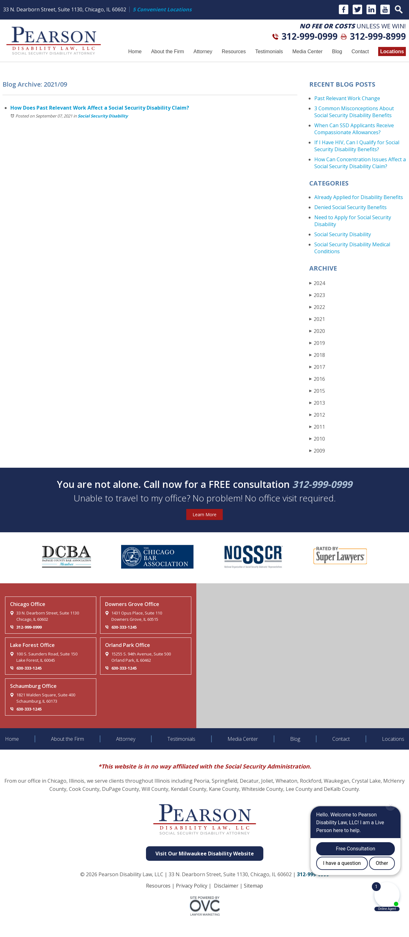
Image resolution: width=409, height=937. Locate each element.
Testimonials (269, 51)
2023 (317, 295)
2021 (317, 319)
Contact (360, 51)
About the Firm (167, 51)
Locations (392, 51)
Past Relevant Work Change (347, 98)
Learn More (204, 514)
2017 (317, 367)
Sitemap (253, 885)
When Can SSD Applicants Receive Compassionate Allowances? (354, 129)
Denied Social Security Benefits (350, 207)
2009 (317, 450)
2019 (317, 343)
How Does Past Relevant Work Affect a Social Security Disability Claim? (99, 107)
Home (135, 51)
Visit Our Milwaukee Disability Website (204, 853)
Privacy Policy (191, 885)
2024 (317, 283)
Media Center (307, 51)
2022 (317, 307)
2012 (317, 414)
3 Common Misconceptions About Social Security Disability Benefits (354, 112)
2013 (317, 402)
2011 (317, 426)
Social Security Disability (103, 116)
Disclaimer (226, 885)
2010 (317, 438)
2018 (317, 355)
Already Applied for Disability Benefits (358, 197)
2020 (317, 331)
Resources (234, 51)
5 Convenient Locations (162, 9)
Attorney (202, 51)
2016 (317, 378)
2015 (317, 390)
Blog (337, 51)
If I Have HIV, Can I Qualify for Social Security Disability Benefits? (356, 146)
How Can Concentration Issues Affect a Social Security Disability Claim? (360, 163)
